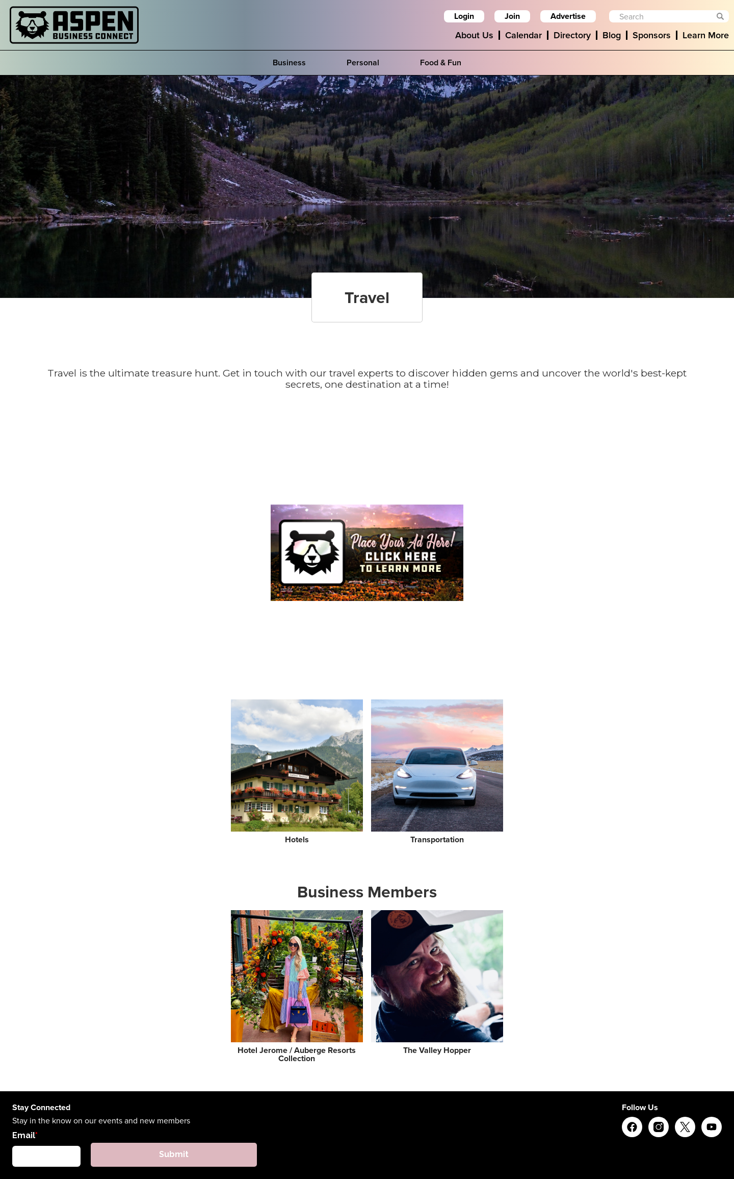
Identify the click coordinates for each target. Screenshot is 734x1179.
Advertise (568, 16)
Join (512, 16)
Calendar (523, 35)
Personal (363, 62)
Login (464, 16)
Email (23, 1135)
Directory (572, 35)
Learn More (706, 35)
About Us (474, 35)
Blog (611, 35)
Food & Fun (440, 62)
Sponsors (652, 35)
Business (289, 62)
